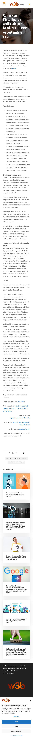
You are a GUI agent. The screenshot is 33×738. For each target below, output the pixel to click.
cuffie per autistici (20, 458)
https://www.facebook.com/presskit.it (20, 418)
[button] (30, 700)
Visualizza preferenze (16, 731)
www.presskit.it (21, 401)
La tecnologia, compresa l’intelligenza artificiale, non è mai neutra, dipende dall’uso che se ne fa (16, 557)
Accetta (16, 721)
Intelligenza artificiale (16, 462)
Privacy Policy (19, 735)
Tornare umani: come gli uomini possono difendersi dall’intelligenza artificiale (15, 494)
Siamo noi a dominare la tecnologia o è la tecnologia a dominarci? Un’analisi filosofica (16, 620)
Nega (16, 726)
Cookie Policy (13, 735)
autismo (9, 458)
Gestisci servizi (16, 716)
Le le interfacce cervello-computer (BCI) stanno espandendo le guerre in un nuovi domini (16, 408)
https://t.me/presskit (24, 429)
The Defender (12, 68)
